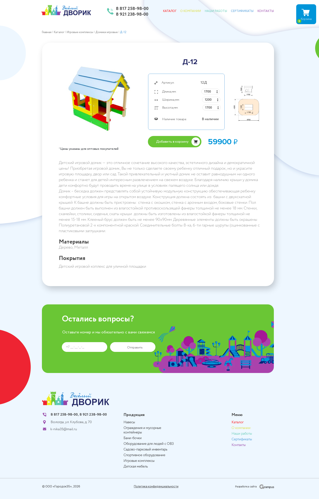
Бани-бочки (132, 438)
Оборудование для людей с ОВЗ (148, 444)
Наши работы (216, 11)
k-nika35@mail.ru (63, 429)
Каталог (169, 11)
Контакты (265, 11)
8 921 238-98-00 (132, 14)
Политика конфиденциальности (156, 486)
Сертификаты (242, 11)
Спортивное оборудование (144, 455)
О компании (190, 11)
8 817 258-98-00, (65, 414)
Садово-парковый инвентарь (145, 449)
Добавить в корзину (172, 141)
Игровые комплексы (138, 461)
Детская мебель (135, 466)
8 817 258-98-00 (132, 8)
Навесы (129, 422)
